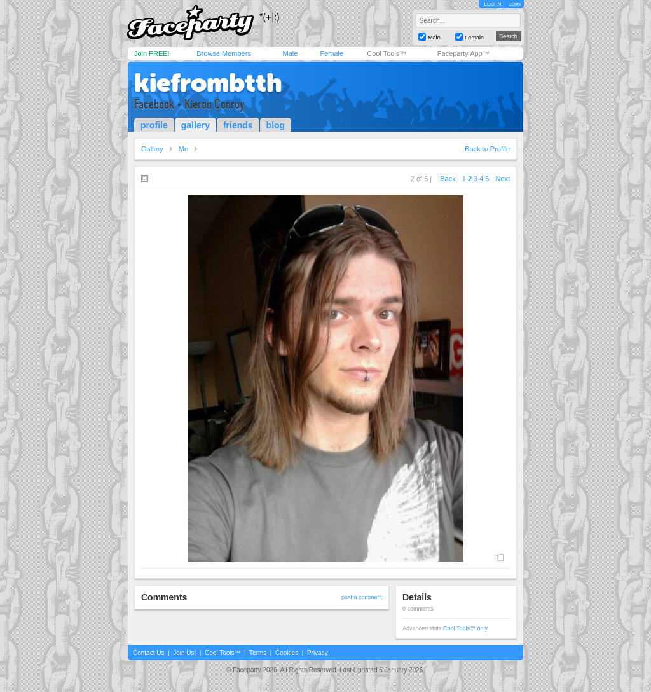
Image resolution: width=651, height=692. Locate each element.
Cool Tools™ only (465, 628)
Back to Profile (487, 149)
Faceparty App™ (463, 53)
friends (238, 125)
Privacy (317, 652)
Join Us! (184, 652)
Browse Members (223, 53)
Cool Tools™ (386, 53)
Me (183, 149)
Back (447, 179)
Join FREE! (152, 53)
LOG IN (492, 4)
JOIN (515, 4)
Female (331, 53)
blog (275, 125)
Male (290, 53)
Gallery (152, 149)
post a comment (361, 597)
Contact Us (148, 652)
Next (502, 179)
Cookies (286, 652)
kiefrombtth (208, 82)
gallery (195, 125)
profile (154, 125)
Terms (257, 652)
